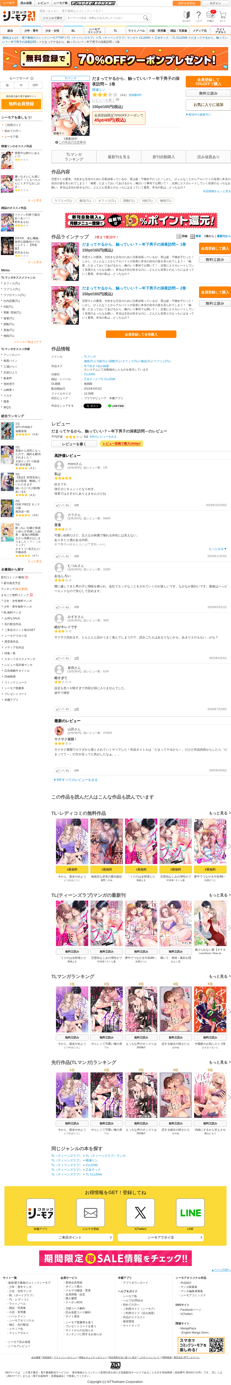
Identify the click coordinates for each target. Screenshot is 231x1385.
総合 (10, 30)
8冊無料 (210, 869)
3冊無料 (72, 869)
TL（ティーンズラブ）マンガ (116, 37)
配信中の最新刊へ (200, 114)
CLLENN (144, 37)
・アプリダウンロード (134, 1282)
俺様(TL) (9, 335)
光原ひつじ (210, 880)
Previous (54, 846)
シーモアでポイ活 (15, 635)
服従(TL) (85, 200)
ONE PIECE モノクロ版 (27, 506)
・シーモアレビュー (17, 1346)
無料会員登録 (186, 3)
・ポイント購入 (72, 1286)
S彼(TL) (8, 306)
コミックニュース (15, 682)
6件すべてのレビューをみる (77, 780)
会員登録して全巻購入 (141, 334)
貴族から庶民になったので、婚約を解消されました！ (28, 454)
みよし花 (175, 961)
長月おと (33, 549)
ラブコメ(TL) (12, 289)
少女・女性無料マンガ (18, 600)
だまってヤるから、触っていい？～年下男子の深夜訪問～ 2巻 (134, 288)
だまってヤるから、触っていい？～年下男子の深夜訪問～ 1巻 (134, 244)
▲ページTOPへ (221, 1270)
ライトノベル (136, 30)
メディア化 (200, 30)
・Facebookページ (189, 1309)
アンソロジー (12, 355)
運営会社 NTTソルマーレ (187, 1357)
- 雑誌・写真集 (16, 1308)
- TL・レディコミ (18, 1299)
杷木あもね (22, 222)
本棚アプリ (11, 699)
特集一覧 (10, 653)
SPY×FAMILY (23, 427)
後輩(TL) (9, 318)
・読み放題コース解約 (77, 1312)
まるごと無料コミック (17, 595)
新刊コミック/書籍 (15, 577)
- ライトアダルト (18, 1333)
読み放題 (26, 3)
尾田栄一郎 (22, 511)
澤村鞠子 (141, 1047)
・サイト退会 (71, 1316)
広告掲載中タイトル (17, 670)
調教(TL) (9, 324)
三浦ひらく (11, 366)
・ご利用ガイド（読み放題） (138, 1313)
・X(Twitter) (185, 1314)
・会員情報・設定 (74, 1294)
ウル (106, 1047)
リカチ (8, 395)
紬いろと (21, 488)
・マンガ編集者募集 (190, 1291)
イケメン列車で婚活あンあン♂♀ (27, 216)
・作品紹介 (185, 1282)
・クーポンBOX (73, 1302)
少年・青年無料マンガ (18, 606)
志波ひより (11, 372)
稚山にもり (210, 1133)
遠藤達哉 (21, 431)
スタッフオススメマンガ (19, 659)
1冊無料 (106, 869)
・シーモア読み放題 (17, 1342)
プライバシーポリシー (65, 1357)
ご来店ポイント (70, 1237)
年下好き (89, 366)
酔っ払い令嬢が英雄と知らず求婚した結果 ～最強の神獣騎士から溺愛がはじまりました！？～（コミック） (28, 536)
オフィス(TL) (12, 283)
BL (73, 30)
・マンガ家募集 (187, 1287)
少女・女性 (52, 30)
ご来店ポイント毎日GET (19, 630)
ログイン (215, 3)
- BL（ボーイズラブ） (21, 1295)
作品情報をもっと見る (217, 191)
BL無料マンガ (12, 612)
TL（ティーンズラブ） (81, 37)
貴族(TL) (9, 330)
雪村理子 (9, 384)
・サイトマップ (130, 1325)
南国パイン (11, 360)
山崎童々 (9, 389)
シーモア (8, 3)
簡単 (195, 236)
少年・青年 (31, 30)
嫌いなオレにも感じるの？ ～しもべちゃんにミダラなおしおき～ (28, 181)
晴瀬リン (98, 90)
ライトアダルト (220, 31)
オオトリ (21, 549)
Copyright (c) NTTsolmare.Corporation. (116, 1382)
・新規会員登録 (72, 1282)
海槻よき (141, 880)
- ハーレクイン (16, 1316)
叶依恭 (170, 880)
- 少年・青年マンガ (19, 1287)
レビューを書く (103, 100)
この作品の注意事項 (70, 142)
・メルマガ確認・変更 (77, 1290)
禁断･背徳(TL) (12, 312)
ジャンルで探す (53, 18)
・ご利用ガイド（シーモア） (138, 1308)
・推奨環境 (127, 1321)
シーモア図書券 (14, 688)
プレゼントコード (15, 694)
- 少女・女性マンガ (19, 1291)
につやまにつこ (72, 880)
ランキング (14, 589)
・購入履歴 (70, 1298)
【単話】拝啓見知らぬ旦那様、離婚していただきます (28, 481)
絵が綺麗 (103, 366)
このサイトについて (149, 1357)
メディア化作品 (14, 647)
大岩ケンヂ (22, 461)
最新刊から (224, 236)
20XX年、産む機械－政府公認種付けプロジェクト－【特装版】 (28, 243)
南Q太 (7, 407)
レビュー (43, 3)
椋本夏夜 (25, 464)
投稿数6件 (117, 95)
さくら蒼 (180, 880)
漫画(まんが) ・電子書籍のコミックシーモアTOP (33, 37)
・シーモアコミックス (192, 1295)
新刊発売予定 (12, 583)
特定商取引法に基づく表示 (123, 1357)
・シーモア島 (128, 1296)
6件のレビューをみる (103, 436)
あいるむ (21, 491)
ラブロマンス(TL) (14, 295)
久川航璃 (33, 488)
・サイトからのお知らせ (78, 1330)
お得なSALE (12, 618)
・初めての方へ (130, 1304)
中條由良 (21, 552)
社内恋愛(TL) (12, 301)
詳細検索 (10, 676)
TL (115, 30)
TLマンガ (70, 78)
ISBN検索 (167, 1357)
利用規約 (47, 1357)
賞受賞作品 (11, 641)
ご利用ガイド (12, 125)
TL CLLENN (179, 37)
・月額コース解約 (74, 1308)
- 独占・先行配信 (18, 1324)
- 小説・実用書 (16, 1312)
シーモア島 (61, 3)
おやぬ (175, 1047)
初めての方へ (12, 131)
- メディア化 (15, 1329)
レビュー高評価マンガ (18, 665)
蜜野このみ (106, 880)
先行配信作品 (12, 624)
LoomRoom (205, 953)
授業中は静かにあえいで (27, 154)
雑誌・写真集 (178, 30)
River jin (217, 953)
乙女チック (162, 37)
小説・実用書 (157, 30)
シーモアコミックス (95, 31)
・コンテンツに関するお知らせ (82, 1334)
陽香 (6, 401)
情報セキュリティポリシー (93, 1357)
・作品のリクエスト (132, 1317)
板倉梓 (8, 378)
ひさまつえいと (210, 1047)
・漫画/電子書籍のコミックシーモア (28, 1282)
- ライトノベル (16, 1303)
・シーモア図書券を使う (78, 1322)
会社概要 (36, 1357)
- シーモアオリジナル (20, 1320)
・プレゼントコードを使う (79, 1326)
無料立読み (72, 951)
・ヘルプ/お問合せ (131, 1300)
